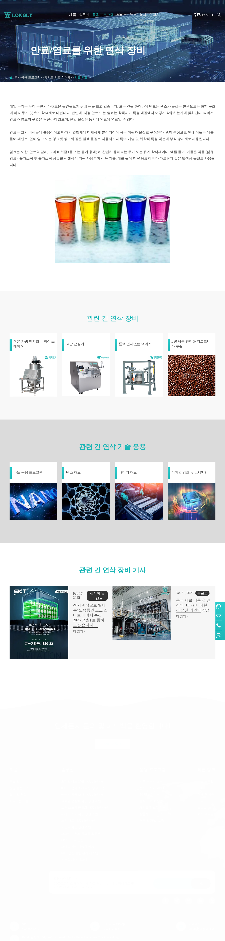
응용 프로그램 (103, 15)
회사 (142, 15)
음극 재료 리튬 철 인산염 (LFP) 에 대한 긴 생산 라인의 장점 (183, 605)
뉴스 (133, 15)
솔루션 (84, 15)
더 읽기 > (62, 621)
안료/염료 (80, 77)
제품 (72, 15)
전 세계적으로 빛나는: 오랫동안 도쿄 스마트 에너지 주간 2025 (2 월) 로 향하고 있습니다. (81, 607)
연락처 (154, 15)
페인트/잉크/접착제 (57, 77)
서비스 (122, 15)
